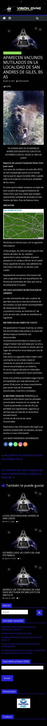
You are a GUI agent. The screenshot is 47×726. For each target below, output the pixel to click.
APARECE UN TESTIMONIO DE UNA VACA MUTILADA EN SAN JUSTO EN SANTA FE (21, 592)
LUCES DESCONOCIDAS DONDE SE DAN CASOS (21, 517)
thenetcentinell (23, 81)
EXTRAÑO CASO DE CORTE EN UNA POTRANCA (21, 554)
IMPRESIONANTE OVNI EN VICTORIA (16, 633)
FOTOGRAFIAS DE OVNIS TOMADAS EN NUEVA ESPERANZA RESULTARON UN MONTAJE (22, 474)
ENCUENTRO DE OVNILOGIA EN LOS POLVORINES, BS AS (22, 457)
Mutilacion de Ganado (12, 53)
